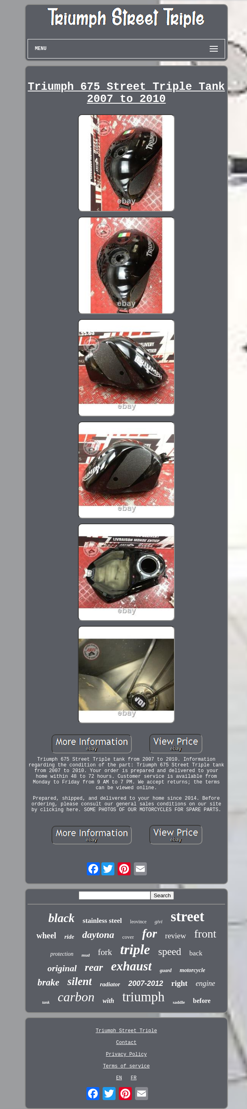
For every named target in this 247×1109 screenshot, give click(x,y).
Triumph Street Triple (126, 1031)
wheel (46, 935)
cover (128, 937)
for (149, 933)
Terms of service (126, 1066)
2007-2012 (145, 983)
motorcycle (192, 970)
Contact (126, 1043)
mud (86, 955)
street (187, 917)
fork (105, 952)
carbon (76, 997)
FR (133, 1078)
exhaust (131, 966)
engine (205, 983)
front (205, 933)
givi (159, 921)
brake (49, 982)
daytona (98, 934)
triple (135, 949)
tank (45, 1002)
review (175, 935)
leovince (138, 922)
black (61, 918)
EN (119, 1078)
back (195, 953)
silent (79, 981)
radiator (110, 984)
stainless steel (102, 921)
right (179, 983)
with (108, 1000)
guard (166, 970)
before (201, 1000)
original (62, 968)
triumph (143, 997)
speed (169, 951)
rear (94, 967)
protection (61, 954)
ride (69, 936)
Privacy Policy (126, 1054)
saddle (179, 1002)
